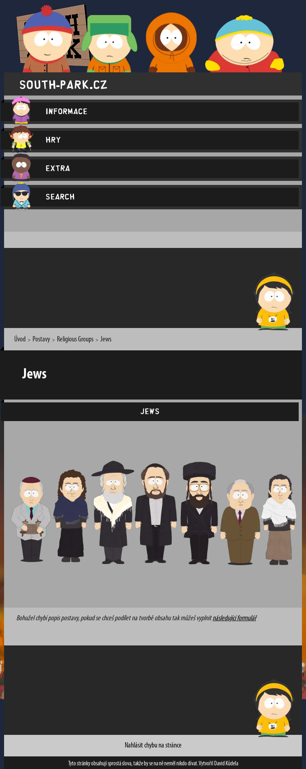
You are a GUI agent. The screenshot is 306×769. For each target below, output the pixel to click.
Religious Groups (75, 339)
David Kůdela (226, 764)
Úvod (20, 339)
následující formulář (234, 618)
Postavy (41, 339)
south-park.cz (63, 84)
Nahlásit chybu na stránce (153, 745)
